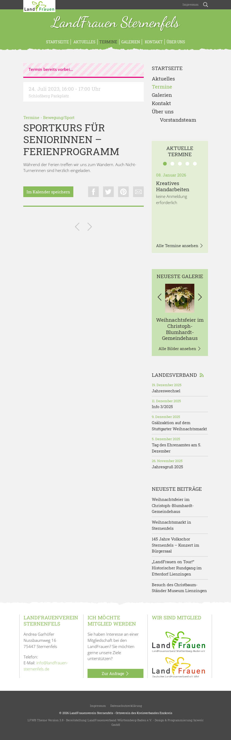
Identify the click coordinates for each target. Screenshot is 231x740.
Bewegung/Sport (58, 117)
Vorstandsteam (178, 120)
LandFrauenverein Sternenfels (91, 713)
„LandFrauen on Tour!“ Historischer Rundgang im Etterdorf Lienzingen (177, 568)
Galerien (130, 41)
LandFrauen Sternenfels (115, 23)
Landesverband (178, 374)
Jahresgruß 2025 (167, 466)
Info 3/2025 (162, 406)
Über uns (175, 41)
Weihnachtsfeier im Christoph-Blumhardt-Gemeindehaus (180, 328)
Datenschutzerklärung (126, 706)
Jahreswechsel (166, 390)
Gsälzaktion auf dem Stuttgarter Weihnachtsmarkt (179, 425)
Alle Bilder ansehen (179, 349)
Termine (108, 41)
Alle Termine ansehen (179, 246)
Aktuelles (84, 41)
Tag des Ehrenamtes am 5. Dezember (176, 448)
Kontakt (153, 41)
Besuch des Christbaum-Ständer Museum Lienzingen (179, 587)
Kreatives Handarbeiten (172, 186)
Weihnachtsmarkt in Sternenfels (171, 525)
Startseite (57, 41)
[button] (159, 298)
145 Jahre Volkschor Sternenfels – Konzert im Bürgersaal (175, 545)
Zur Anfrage (115, 674)
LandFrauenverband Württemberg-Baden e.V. (120, 720)
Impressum (190, 4)
